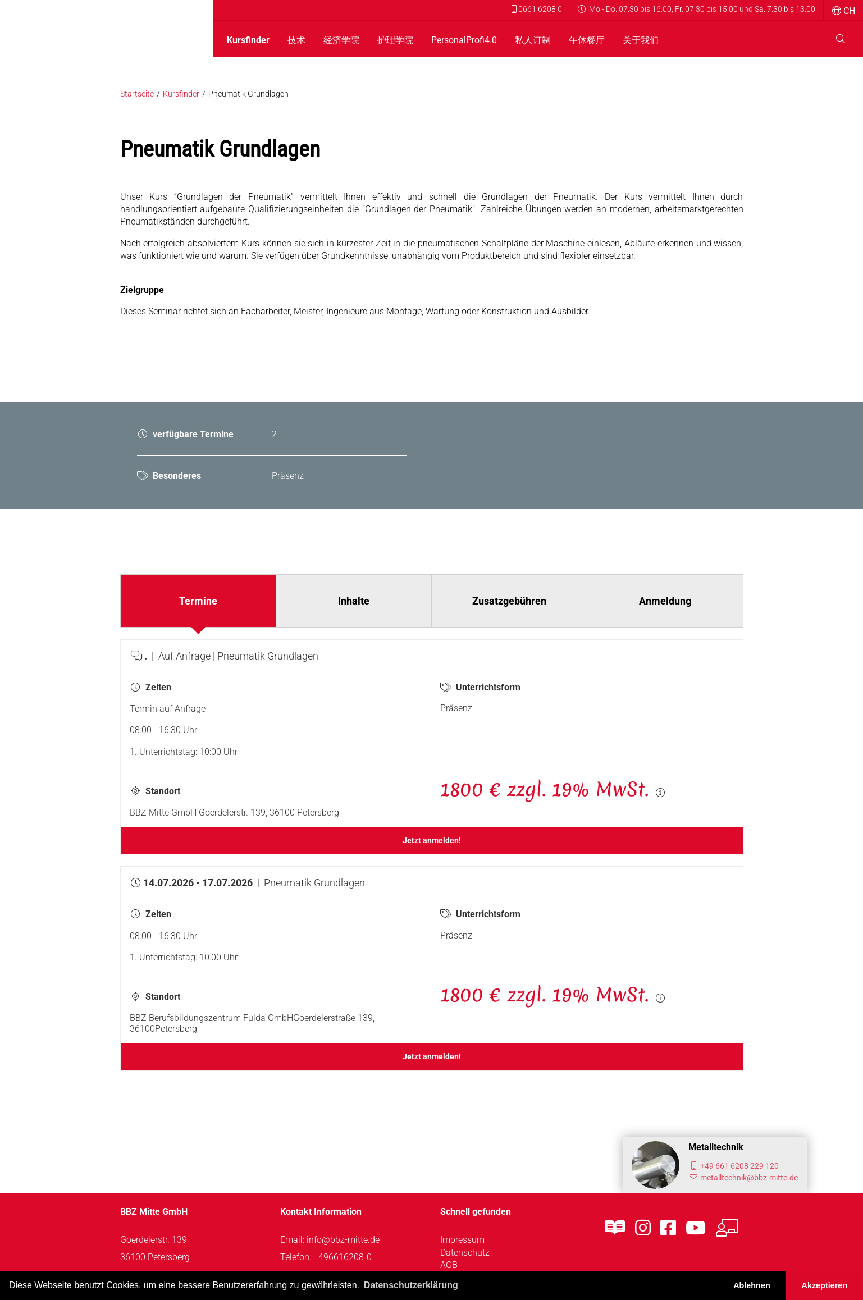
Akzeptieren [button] (825, 1285)
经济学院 (341, 40)
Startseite (137, 94)
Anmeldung (665, 601)
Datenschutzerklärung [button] (411, 1285)
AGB (449, 1265)
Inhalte (353, 601)
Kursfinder (248, 40)
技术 (296, 40)
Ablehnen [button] (751, 1285)
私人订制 (533, 40)
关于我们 (641, 40)
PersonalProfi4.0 (464, 40)
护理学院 (395, 40)
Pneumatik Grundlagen (248, 94)
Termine (198, 601)
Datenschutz (465, 1252)
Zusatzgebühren (509, 601)
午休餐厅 (587, 40)
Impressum (462, 1239)
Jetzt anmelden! (432, 840)
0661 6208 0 (537, 9)
